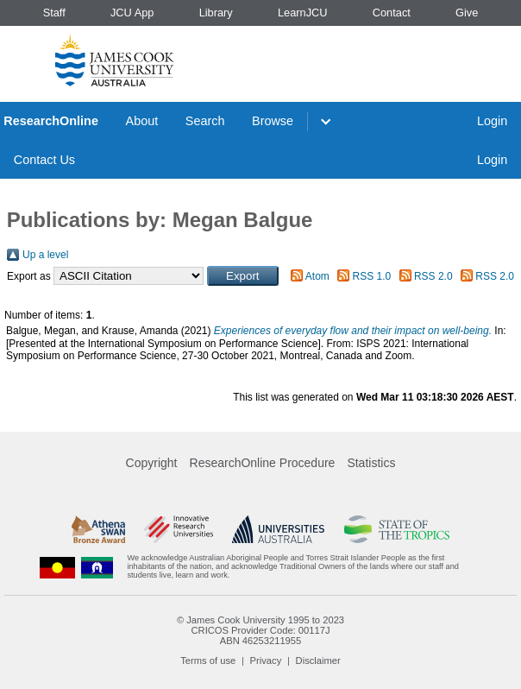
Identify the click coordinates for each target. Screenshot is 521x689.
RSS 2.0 (433, 276)
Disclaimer (318, 660)
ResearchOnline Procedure (263, 463)
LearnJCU (303, 12)
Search (205, 121)
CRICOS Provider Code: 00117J (260, 630)
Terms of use (207, 660)
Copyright (152, 463)
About (142, 121)
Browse (272, 121)
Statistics (371, 463)
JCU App (132, 12)
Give (466, 12)
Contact (392, 12)
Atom (317, 276)
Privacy (266, 660)
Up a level (45, 255)
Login (492, 121)
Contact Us (44, 160)
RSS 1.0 (372, 276)
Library (216, 12)
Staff (54, 12)
